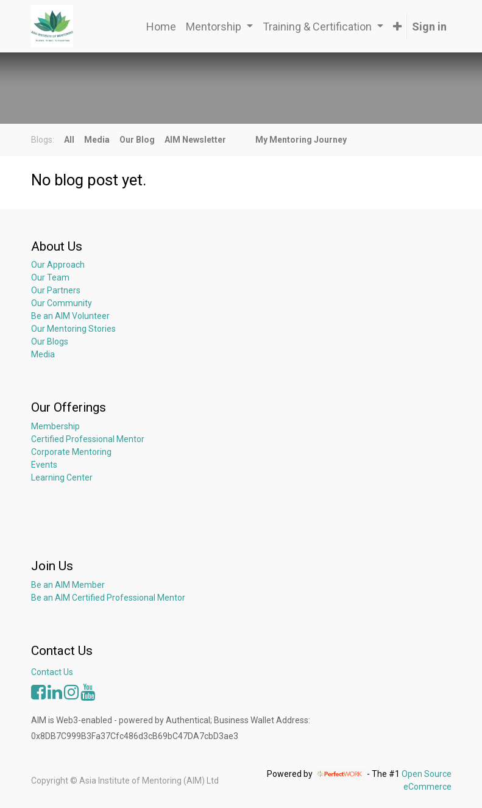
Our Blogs (49, 341)
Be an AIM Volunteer (70, 316)
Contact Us (52, 672)
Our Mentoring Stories (73, 329)
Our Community (61, 303)
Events (44, 465)
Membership (55, 426)
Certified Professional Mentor (87, 439)
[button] (397, 26)
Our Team (50, 277)
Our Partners (55, 290)
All (69, 140)
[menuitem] (161, 26)
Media (43, 354)
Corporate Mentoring (72, 452)
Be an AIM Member (68, 585)
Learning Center (62, 477)
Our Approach (58, 265)
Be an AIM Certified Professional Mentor (108, 597)
